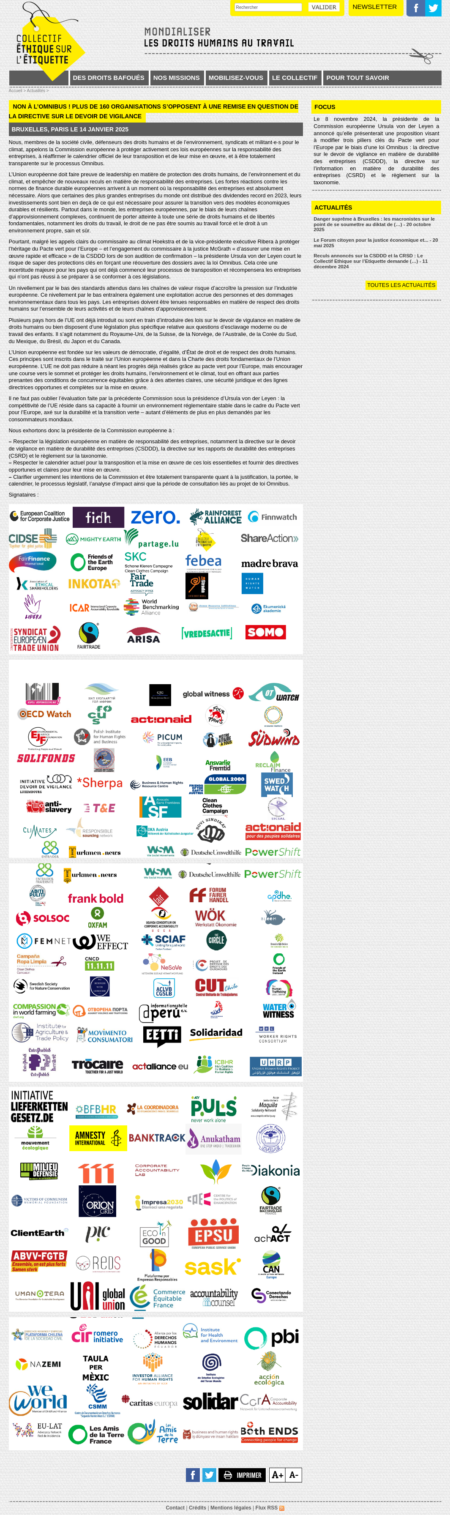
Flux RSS (270, 1508)
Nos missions (176, 77)
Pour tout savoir (357, 77)
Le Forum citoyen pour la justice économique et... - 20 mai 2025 (376, 242)
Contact (175, 1508)
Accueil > (18, 90)
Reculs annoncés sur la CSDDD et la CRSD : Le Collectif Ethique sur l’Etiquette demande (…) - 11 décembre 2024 (371, 261)
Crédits (197, 1508)
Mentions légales (230, 1508)
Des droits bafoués (109, 77)
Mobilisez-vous (236, 77)
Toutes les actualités (401, 285)
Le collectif (295, 77)
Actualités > (38, 90)
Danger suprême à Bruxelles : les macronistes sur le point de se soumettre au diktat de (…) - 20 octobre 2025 (374, 224)
